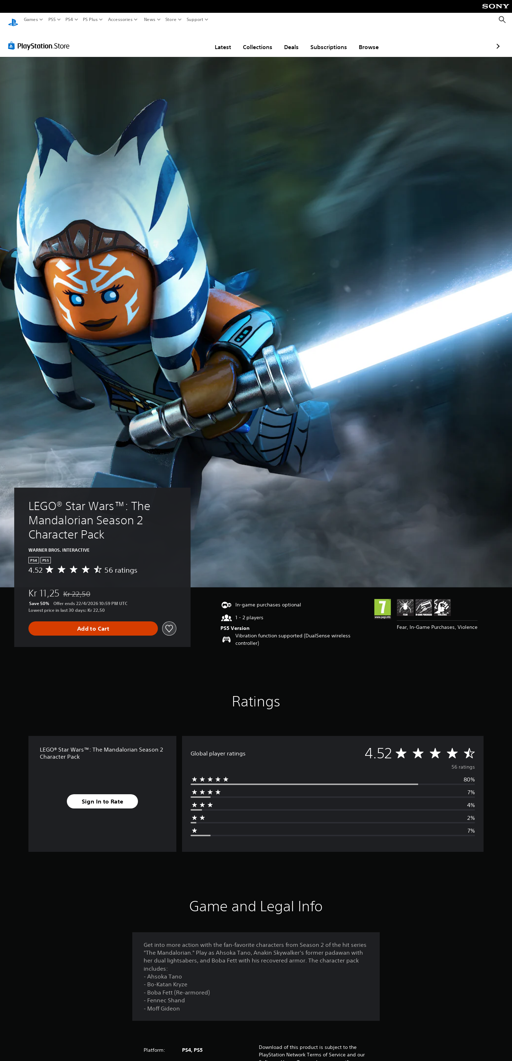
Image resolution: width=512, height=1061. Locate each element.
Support (195, 19)
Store (171, 19)
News (149, 19)
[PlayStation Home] (13, 20)
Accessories (120, 19)
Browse (327, 40)
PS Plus (90, 19)
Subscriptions (287, 40)
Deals (249, 40)
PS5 (52, 19)
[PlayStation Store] (41, 38)
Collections (216, 40)
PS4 (69, 19)
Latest (181, 40)
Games (31, 19)
